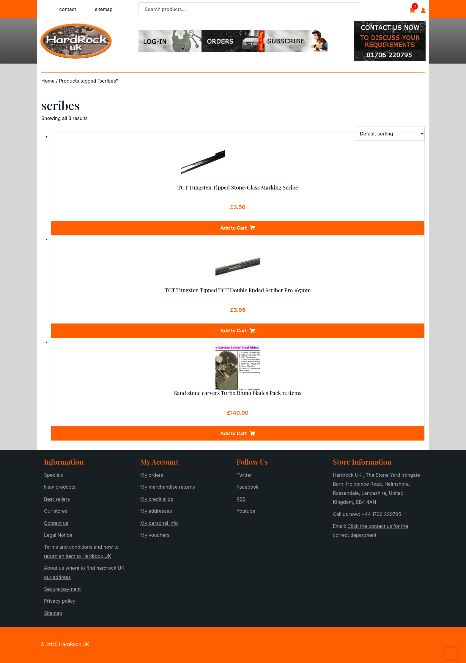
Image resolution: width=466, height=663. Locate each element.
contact (67, 9)
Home (48, 81)
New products (59, 487)
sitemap (104, 9)
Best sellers (57, 499)
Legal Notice (58, 535)
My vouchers (154, 535)
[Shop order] (390, 134)
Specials (53, 475)
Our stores (55, 511)
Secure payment (62, 589)
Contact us (56, 523)
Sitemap (53, 613)
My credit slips (156, 499)
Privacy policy (59, 601)
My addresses (156, 511)
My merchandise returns (167, 487)
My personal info (159, 523)
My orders (151, 475)
